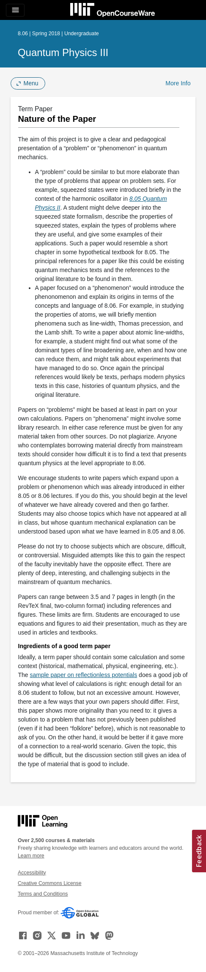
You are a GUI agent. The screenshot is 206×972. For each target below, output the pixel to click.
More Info (177, 83)
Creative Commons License (49, 883)
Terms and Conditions (43, 894)
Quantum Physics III (63, 52)
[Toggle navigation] (15, 10)
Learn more (31, 856)
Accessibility (32, 873)
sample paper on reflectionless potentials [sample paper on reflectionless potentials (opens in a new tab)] (83, 674)
